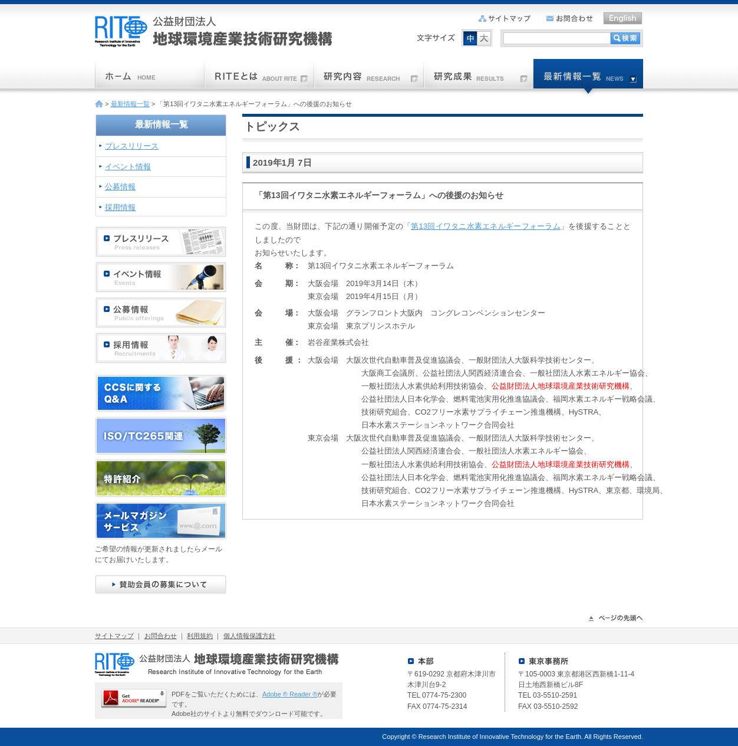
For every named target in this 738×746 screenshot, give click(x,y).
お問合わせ (160, 635)
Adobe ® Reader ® (289, 694)
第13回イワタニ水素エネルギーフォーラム (486, 226)
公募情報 (120, 186)
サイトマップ (114, 635)
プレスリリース (132, 146)
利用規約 (200, 635)
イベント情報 (128, 166)
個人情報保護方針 (249, 635)
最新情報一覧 (130, 103)
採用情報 (120, 207)
